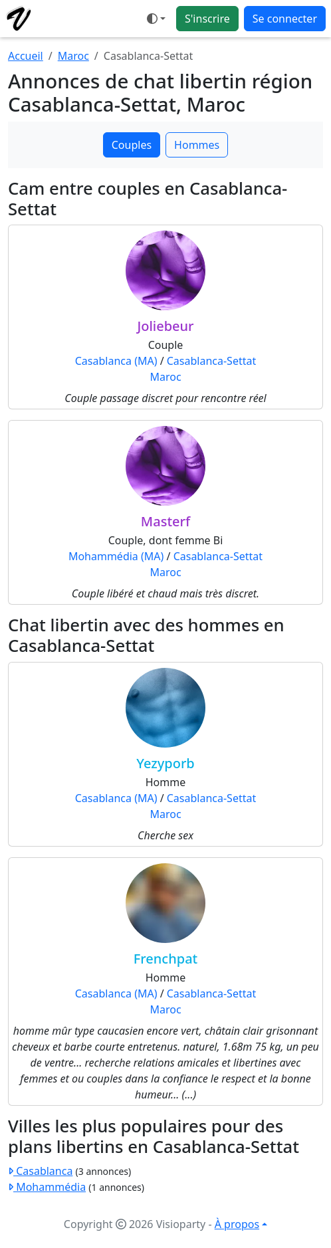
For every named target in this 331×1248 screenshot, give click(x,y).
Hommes (196, 145)
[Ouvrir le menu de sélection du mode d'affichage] (156, 18)
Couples (132, 145)
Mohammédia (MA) (116, 556)
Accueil (25, 56)
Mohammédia (47, 1187)
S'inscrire (207, 18)
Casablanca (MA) (116, 361)
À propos (237, 1224)
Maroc (73, 56)
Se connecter (285, 18)
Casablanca (40, 1171)
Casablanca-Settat (211, 361)
